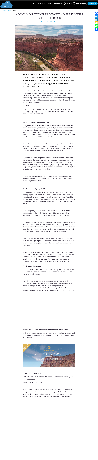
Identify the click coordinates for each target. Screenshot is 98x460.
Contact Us (68, 3)
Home (4, 10)
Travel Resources (57, 3)
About (43, 3)
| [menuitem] (40, 3)
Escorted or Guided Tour (49, 21)
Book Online (92, 3)
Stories (49, 3)
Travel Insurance (80, 3)
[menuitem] (33, 3)
